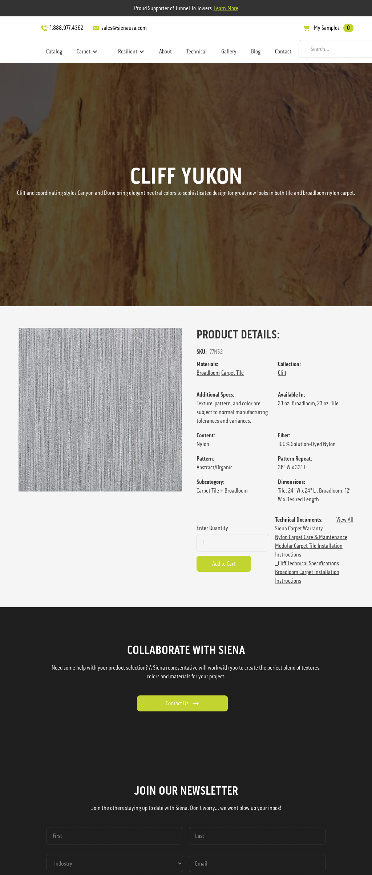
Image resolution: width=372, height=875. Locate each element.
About (165, 51)
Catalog (54, 51)
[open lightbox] (100, 409)
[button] (87, 52)
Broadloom (208, 372)
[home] (20, 38)
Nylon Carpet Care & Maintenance (311, 537)
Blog (255, 51)
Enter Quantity (212, 528)
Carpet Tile (232, 372)
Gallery (228, 51)
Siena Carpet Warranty (299, 528)
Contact (283, 51)
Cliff (282, 372)
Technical (196, 51)
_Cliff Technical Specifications (307, 563)
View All (344, 519)
